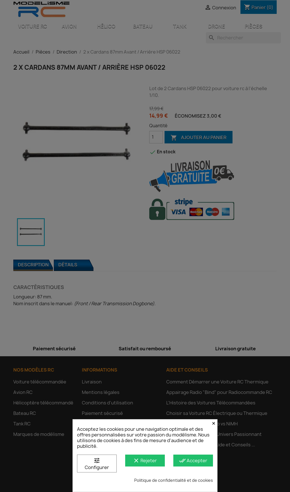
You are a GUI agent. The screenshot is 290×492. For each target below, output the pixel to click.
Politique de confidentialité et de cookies (173, 480)
